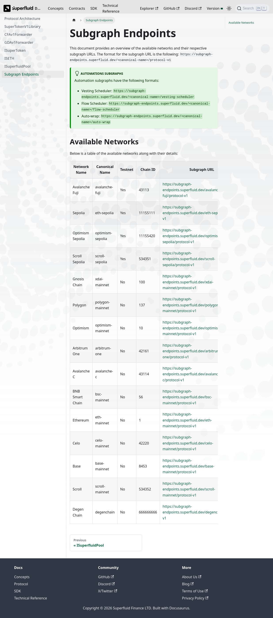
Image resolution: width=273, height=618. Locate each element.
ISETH (9, 58)
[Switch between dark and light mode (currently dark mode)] (229, 8)
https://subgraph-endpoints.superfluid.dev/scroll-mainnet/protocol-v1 (189, 489)
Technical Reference (110, 8)
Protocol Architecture (22, 18)
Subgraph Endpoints (21, 74)
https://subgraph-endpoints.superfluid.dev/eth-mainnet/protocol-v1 (187, 420)
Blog (187, 584)
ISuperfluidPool (17, 66)
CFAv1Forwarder (18, 34)
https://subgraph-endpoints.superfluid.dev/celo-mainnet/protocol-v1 (188, 443)
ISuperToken (15, 50)
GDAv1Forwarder (18, 42)
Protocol (21, 584)
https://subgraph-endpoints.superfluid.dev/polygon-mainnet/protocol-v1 (191, 305)
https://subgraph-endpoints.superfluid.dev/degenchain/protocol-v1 (202, 512)
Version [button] (213, 8)
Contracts (77, 8)
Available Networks (241, 23)
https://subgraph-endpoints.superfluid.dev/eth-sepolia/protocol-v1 (201, 213)
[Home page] (74, 20)
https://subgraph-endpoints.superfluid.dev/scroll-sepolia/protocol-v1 (189, 259)
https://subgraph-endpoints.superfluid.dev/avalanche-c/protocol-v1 (193, 374)
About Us (191, 576)
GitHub (171, 8)
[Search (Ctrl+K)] (252, 8)
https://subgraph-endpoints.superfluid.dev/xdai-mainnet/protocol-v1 (188, 282)
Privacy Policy (195, 598)
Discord (193, 8)
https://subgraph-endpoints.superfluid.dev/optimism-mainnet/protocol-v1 (192, 328)
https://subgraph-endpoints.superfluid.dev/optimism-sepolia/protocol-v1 (192, 236)
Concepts (56, 8)
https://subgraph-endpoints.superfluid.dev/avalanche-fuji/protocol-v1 (193, 190)
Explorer (149, 8)
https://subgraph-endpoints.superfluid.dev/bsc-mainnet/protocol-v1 (187, 397)
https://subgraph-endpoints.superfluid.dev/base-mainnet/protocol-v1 (188, 466)
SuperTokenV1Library (22, 26)
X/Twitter (107, 591)
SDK (93, 8)
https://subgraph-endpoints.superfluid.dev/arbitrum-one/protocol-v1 (192, 351)
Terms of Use (195, 591)
